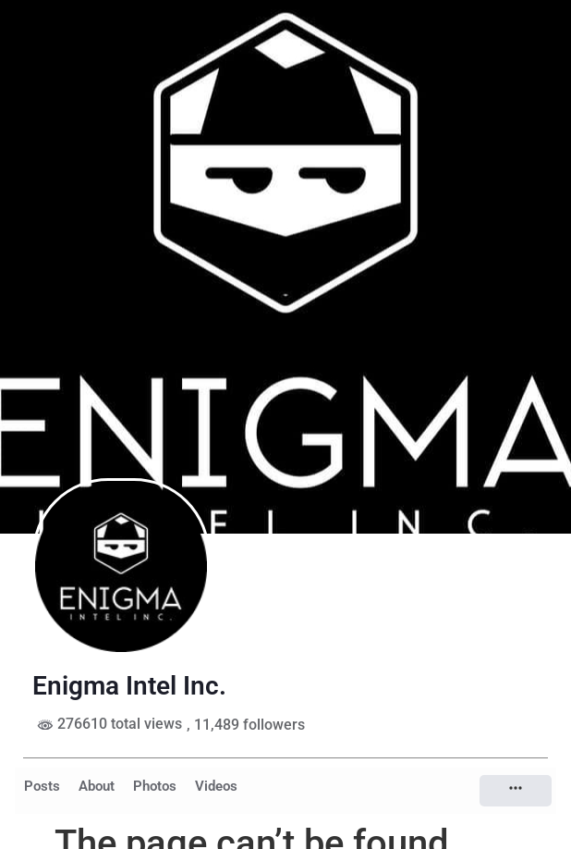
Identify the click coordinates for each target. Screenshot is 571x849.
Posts (42, 786)
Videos (216, 786)
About (97, 786)
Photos (154, 786)
